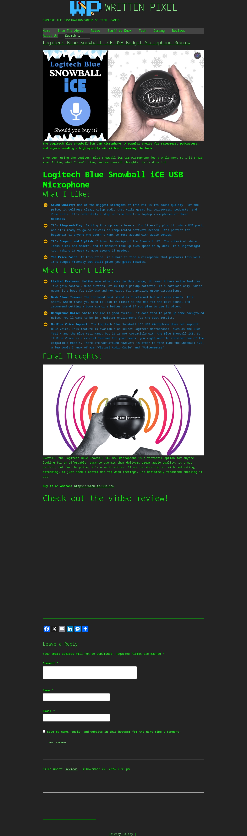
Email (49, 711)
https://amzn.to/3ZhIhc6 (94, 486)
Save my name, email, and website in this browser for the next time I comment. (114, 731)
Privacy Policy (121, 834)
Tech (142, 30)
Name (48, 690)
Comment (50, 663)
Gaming (159, 30)
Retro (95, 30)
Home (46, 30)
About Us (50, 35)
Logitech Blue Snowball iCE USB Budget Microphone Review (116, 42)
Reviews (178, 30)
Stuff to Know (119, 30)
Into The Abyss (70, 30)
